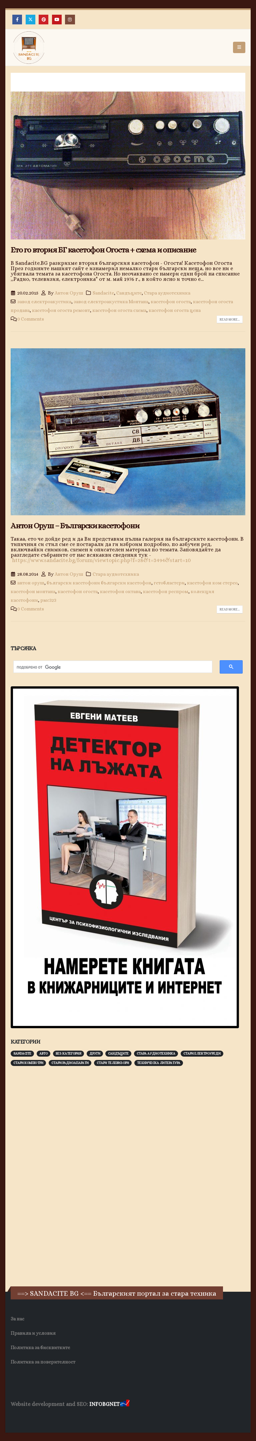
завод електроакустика (44, 301)
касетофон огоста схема (119, 310)
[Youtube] (57, 19)
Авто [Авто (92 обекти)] (43, 1053)
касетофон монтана (33, 591)
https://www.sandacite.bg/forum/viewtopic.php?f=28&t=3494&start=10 (101, 560)
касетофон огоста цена (175, 310)
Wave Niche (53, 1417)
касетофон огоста (171, 301)
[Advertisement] (61, 1175)
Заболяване (24, 1417)
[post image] (128, 156)
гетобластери (169, 582)
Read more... (230, 319)
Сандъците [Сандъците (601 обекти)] (118, 1053)
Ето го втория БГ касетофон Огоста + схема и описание (103, 249)
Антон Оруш (69, 293)
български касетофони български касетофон (99, 582)
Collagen (213, 1417)
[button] (239, 47)
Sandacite (103, 293)
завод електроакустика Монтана (111, 301)
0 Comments (30, 319)
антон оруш (30, 582)
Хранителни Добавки (175, 1417)
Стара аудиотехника (167, 293)
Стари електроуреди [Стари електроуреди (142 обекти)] (202, 1053)
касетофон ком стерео (212, 582)
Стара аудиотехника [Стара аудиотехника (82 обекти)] (156, 1053)
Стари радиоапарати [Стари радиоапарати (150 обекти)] (70, 1063)
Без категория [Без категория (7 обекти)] (68, 1053)
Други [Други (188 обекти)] (94, 1053)
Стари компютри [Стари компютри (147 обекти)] (28, 1063)
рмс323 (48, 600)
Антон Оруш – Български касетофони (75, 525)
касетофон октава (120, 591)
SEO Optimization (129, 1417)
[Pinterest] (43, 19)
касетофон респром (165, 591)
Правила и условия (33, 1333)
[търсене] (109, 667)
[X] (30, 19)
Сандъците (129, 293)
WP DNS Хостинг (88, 1417)
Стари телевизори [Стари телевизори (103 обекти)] (113, 1063)
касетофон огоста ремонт (61, 310)
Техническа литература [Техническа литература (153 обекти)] (158, 1063)
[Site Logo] (29, 47)
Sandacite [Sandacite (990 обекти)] (22, 1053)
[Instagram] (70, 19)
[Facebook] (17, 19)
